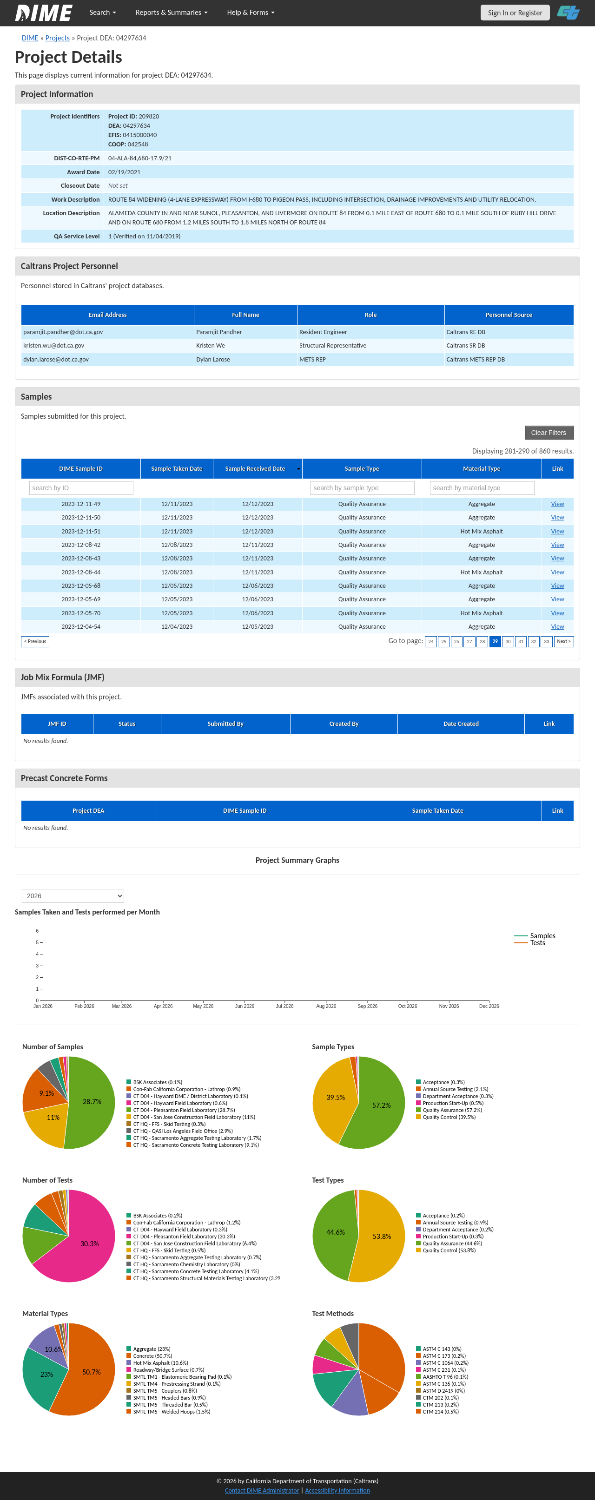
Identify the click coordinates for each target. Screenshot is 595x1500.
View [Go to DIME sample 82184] (557, 613)
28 (482, 641)
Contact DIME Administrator (262, 1490)
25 (443, 641)
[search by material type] (482, 488)
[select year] (73, 896)
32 (533, 641)
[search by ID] (81, 488)
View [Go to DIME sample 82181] (557, 586)
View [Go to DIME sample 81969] (557, 627)
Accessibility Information (337, 1490)
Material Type (481, 469)
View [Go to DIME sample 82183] (557, 599)
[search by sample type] (362, 488)
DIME (30, 37)
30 (507, 641)
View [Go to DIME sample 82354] (557, 504)
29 (495, 641)
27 (469, 641)
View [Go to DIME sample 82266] (557, 545)
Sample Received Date (255, 469)
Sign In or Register (515, 12)
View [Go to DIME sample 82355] (557, 517)
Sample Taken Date (176, 469)
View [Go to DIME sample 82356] (557, 531)
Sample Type (362, 469)
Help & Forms (251, 12)
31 (520, 641)
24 (430, 641)
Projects (58, 37)
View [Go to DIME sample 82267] (557, 558)
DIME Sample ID (80, 469)
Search (103, 12)
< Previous (35, 641)
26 (456, 641)
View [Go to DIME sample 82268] (557, 572)
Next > (564, 641)
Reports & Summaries (172, 12)
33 (546, 641)
